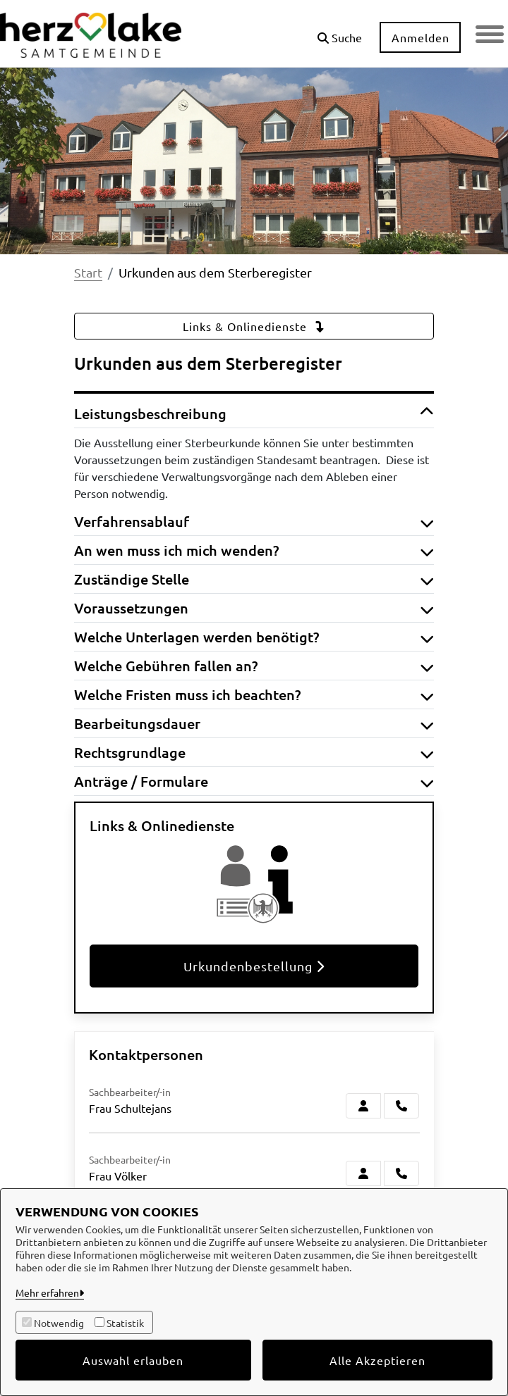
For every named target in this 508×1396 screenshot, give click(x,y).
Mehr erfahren (47, 1292)
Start (88, 272)
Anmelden (420, 37)
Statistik (125, 1322)
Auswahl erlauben (133, 1360)
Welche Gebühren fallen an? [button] (254, 665)
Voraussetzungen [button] (254, 607)
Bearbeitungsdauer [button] (254, 723)
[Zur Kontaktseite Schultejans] (363, 1105)
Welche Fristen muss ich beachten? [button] (254, 694)
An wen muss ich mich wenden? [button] (254, 550)
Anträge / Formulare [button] (254, 781)
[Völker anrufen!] (401, 1173)
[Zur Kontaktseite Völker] (363, 1173)
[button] (339, 32)
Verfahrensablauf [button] (254, 521)
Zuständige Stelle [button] (254, 579)
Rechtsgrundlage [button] (254, 752)
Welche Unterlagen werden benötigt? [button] (254, 636)
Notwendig (59, 1322)
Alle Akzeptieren (377, 1360)
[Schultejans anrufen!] (401, 1105)
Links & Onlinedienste (254, 326)
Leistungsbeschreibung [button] (254, 413)
